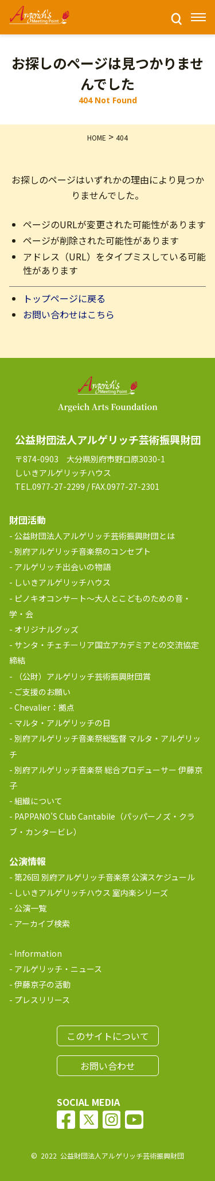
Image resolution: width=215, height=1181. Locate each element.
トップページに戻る (64, 298)
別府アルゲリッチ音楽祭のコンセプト (82, 551)
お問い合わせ (107, 1066)
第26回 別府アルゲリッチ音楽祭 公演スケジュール (104, 877)
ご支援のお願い (42, 691)
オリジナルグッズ (46, 629)
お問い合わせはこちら (69, 314)
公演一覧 (30, 908)
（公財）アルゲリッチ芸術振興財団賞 (82, 676)
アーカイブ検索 (42, 923)
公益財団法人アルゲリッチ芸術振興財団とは (94, 535)
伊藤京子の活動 (42, 984)
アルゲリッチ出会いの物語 (62, 566)
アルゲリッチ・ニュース (58, 969)
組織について (38, 800)
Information (38, 953)
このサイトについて (108, 1036)
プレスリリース (42, 999)
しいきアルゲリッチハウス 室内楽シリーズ (91, 892)
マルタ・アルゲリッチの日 (62, 722)
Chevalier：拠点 (44, 707)
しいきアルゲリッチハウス (62, 582)
